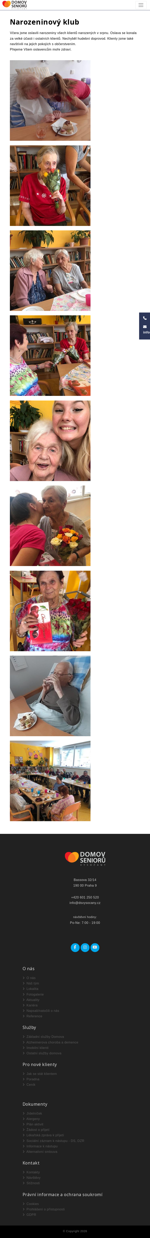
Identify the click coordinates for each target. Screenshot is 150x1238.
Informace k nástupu (40, 1146)
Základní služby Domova (43, 1036)
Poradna (31, 1079)
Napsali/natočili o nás (41, 1010)
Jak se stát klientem (40, 1073)
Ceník (29, 1084)
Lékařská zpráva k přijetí (43, 1135)
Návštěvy (32, 1177)
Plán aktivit (33, 1124)
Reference (32, 1016)
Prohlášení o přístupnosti (44, 1209)
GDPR (29, 1214)
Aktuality (31, 1000)
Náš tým (31, 983)
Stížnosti (31, 1183)
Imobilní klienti (36, 1048)
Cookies (31, 1204)
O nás (29, 978)
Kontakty (31, 1172)
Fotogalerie (33, 994)
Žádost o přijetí (36, 1129)
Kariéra (30, 1005)
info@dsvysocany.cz (85, 903)
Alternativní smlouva (40, 1151)
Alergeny (31, 1119)
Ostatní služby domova (42, 1053)
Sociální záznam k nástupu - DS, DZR (53, 1141)
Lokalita (31, 989)
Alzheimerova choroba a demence (50, 1042)
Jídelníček (32, 1113)
